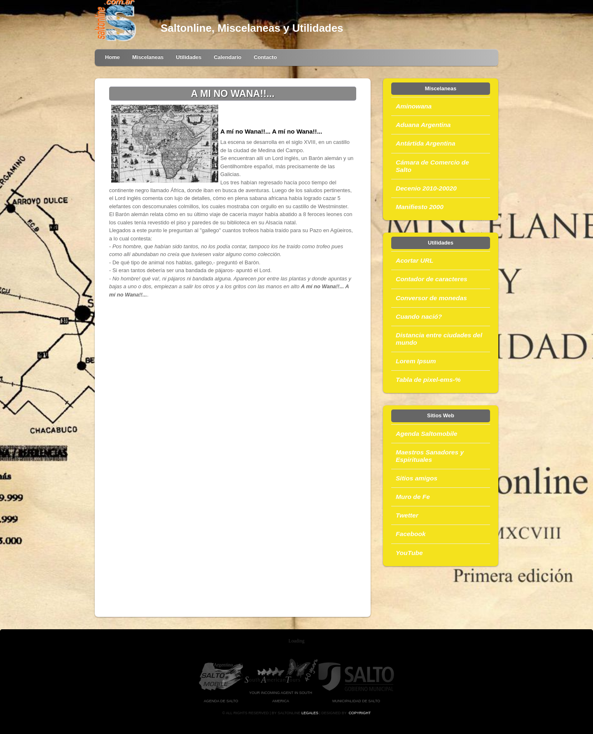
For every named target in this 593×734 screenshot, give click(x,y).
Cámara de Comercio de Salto (432, 166)
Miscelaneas (147, 57)
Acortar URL (415, 260)
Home (112, 57)
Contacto (265, 57)
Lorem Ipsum (416, 361)
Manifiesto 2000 (420, 206)
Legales (309, 713)
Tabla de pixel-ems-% (428, 379)
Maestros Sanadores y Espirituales (430, 456)
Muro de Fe (413, 496)
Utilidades (188, 57)
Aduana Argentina (423, 124)
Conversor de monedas (431, 297)
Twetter (407, 515)
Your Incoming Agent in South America (281, 693)
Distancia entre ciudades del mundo (439, 339)
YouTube (409, 552)
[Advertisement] (232, 379)
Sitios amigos (416, 478)
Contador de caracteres (431, 278)
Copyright (360, 713)
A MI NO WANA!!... (232, 93)
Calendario (227, 57)
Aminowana (414, 106)
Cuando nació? (419, 316)
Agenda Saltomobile (426, 433)
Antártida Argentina (425, 143)
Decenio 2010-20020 (426, 188)
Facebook (411, 533)
